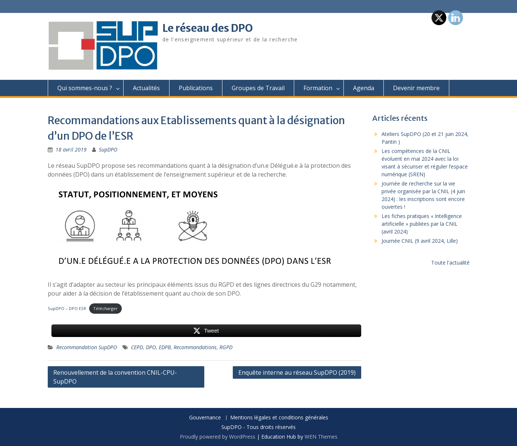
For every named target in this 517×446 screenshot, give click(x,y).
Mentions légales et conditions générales (279, 417)
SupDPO (108, 149)
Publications (196, 88)
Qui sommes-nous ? (84, 88)
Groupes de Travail (258, 88)
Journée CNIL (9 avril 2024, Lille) (420, 240)
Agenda (363, 88)
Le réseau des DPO (207, 28)
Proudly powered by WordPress (217, 436)
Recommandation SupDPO (86, 347)
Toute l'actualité (450, 262)
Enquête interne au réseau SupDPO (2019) (297, 372)
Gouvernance (205, 417)
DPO (151, 347)
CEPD (137, 347)
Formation (317, 88)
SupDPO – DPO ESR (67, 308)
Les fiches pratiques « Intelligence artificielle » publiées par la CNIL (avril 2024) (422, 223)
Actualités (146, 88)
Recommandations (195, 347)
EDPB (165, 347)
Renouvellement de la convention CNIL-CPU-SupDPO (115, 376)
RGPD (225, 347)
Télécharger (105, 308)
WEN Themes (321, 436)
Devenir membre (416, 88)
